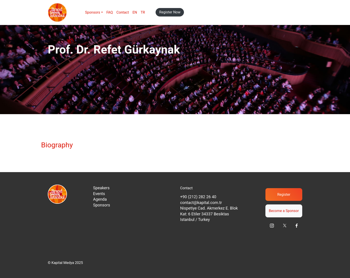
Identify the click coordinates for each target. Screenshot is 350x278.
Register (283, 194)
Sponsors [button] (92, 12)
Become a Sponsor (284, 211)
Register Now (169, 12)
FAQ (109, 12)
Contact (122, 12)
